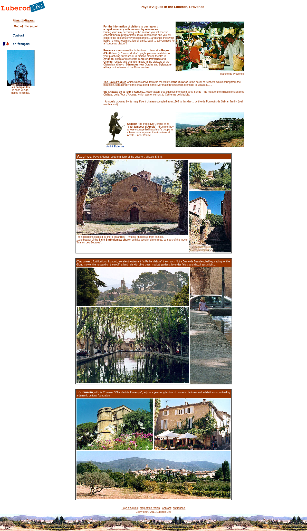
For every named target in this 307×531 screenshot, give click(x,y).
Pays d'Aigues (130, 508)
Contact (166, 508)
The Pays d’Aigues (114, 82)
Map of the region (150, 508)
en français (179, 508)
